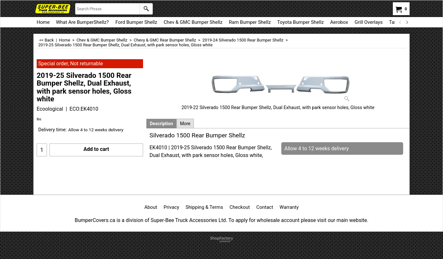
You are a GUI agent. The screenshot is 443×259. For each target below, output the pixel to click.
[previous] (400, 22)
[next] (407, 22)
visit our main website (342, 220)
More (185, 123)
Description (161, 123)
